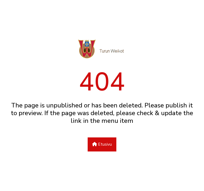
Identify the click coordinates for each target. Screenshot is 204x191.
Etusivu (102, 144)
